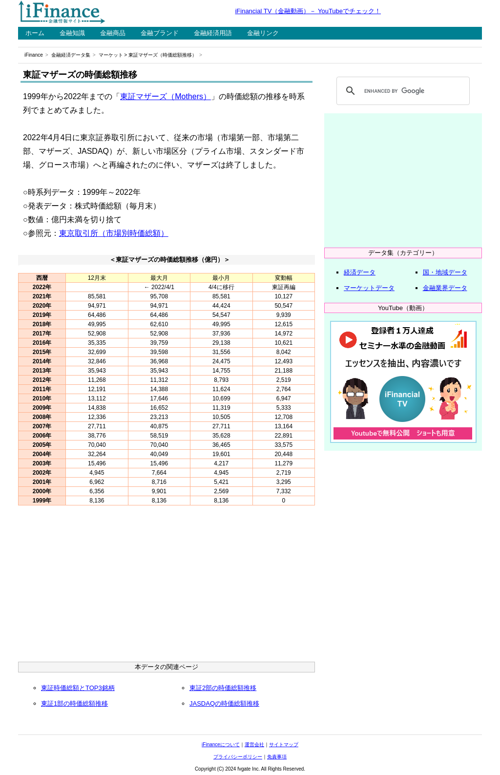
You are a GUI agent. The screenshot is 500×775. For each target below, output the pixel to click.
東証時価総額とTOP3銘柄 (78, 687)
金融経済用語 (213, 33)
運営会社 (254, 744)
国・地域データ (445, 272)
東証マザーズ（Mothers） (165, 96)
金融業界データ (445, 288)
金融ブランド (160, 33)
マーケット (111, 55)
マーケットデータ (369, 288)
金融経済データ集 (70, 55)
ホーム (34, 33)
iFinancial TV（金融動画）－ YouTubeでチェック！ (308, 11)
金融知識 (72, 33)
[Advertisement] (166, 586)
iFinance (33, 55)
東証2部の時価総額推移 (222, 687)
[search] (401, 91)
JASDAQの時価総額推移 (224, 703)
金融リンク (263, 33)
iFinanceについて (221, 744)
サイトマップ (283, 744)
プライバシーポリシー (237, 756)
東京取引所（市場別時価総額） (113, 233)
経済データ (359, 272)
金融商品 (112, 33)
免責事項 (277, 756)
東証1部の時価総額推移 (74, 703)
